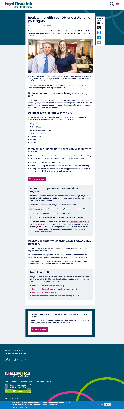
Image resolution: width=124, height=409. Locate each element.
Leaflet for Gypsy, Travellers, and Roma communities (55, 295)
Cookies (31, 388)
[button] (94, 4)
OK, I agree (99, 404)
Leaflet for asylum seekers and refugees (49, 291)
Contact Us (18, 356)
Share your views (39, 335)
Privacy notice (41, 388)
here (72, 269)
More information (36, 185)
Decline (107, 404)
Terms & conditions (11, 388)
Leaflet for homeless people (44, 298)
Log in (49, 388)
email (37, 215)
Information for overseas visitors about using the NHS (55, 301)
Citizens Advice (75, 228)
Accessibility (23, 388)
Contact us (111, 3)
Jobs (7, 356)
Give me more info (19, 407)
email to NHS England (42, 237)
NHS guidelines (39, 91)
